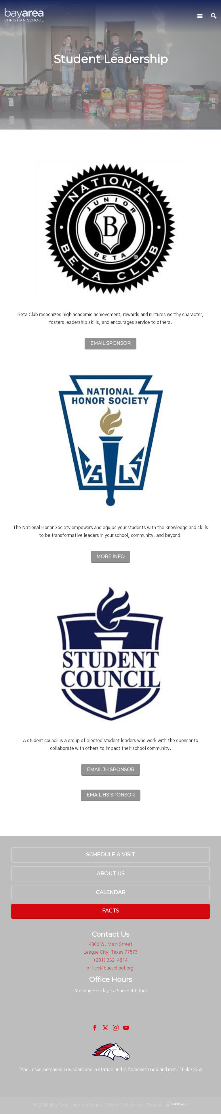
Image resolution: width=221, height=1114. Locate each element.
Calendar (110, 892)
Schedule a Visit (110, 854)
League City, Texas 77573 (110, 952)
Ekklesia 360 (176, 1104)
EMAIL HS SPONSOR (111, 795)
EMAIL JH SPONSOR (110, 769)
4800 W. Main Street (110, 944)
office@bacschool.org (110, 968)
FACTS (110, 911)
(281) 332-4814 (110, 960)
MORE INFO (110, 556)
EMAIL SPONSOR (110, 343)
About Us (111, 873)
